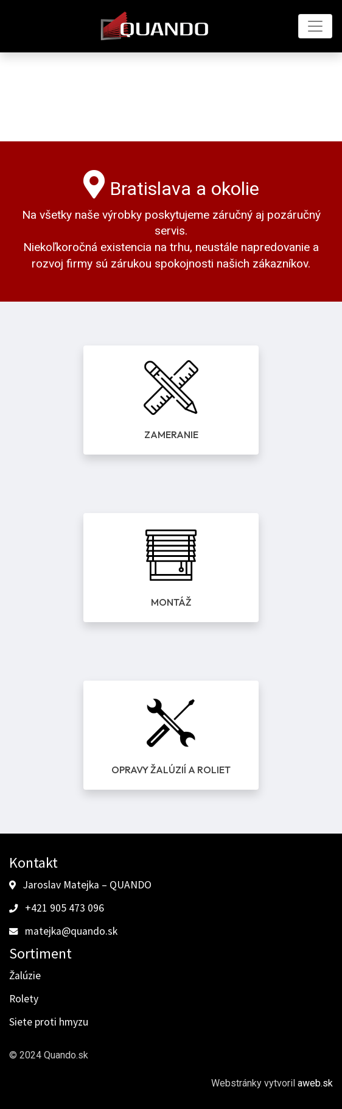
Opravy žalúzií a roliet (171, 770)
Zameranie (171, 434)
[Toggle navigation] (315, 26)
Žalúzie (25, 975)
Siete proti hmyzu (48, 1022)
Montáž (171, 602)
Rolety (23, 998)
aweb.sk (315, 1083)
